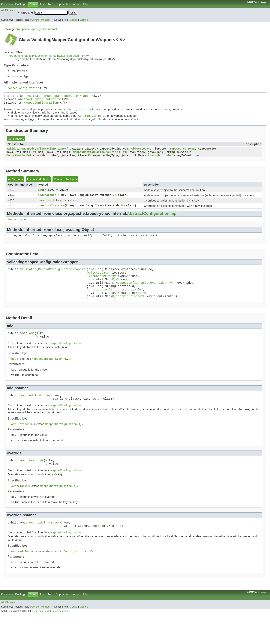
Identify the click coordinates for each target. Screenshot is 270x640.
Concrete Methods (65, 184)
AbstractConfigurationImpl (40, 102)
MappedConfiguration (23, 89)
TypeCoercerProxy (183, 153)
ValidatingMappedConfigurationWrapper (59, 98)
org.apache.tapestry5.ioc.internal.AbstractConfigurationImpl (46, 55)
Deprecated (63, 4)
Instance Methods (38, 184)
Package (20, 4)
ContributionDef (18, 160)
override (44, 205)
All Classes (8, 10)
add (40, 195)
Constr (35, 19)
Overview (7, 4)
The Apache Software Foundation (51, 636)
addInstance (47, 200)
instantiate (17, 225)
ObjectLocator (142, 153)
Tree (50, 4)
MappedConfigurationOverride (95, 157)
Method (45, 19)
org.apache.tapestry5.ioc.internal (36, 29)
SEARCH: (27, 12)
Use (42, 4)
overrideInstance (51, 211)
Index (76, 4)
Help (85, 4)
